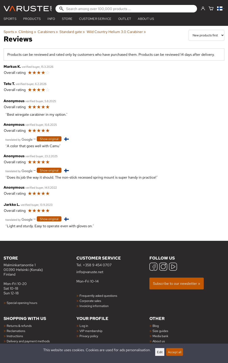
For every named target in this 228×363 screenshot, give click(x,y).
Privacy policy (88, 336)
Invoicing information (94, 306)
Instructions (15, 336)
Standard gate (72, 31)
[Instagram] (163, 267)
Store (67, 19)
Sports (10, 19)
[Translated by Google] (19, 139)
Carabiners (48, 31)
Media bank (160, 336)
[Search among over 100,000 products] (126, 9)
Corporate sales (90, 301)
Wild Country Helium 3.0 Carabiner (116, 31)
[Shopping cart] (211, 9)
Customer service (95, 19)
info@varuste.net (89, 272)
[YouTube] (173, 267)
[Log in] (203, 8)
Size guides (160, 331)
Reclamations (16, 331)
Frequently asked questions (98, 295)
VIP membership (90, 331)
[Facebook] (153, 267)
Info (51, 19)
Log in (83, 326)
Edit (160, 352)
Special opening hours (22, 303)
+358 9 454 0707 (97, 265)
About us (146, 19)
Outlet (124, 19)
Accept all (174, 352)
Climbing (27, 31)
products (32, 19)
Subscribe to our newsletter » (176, 283)
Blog (156, 326)
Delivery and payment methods (28, 341)
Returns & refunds (19, 326)
